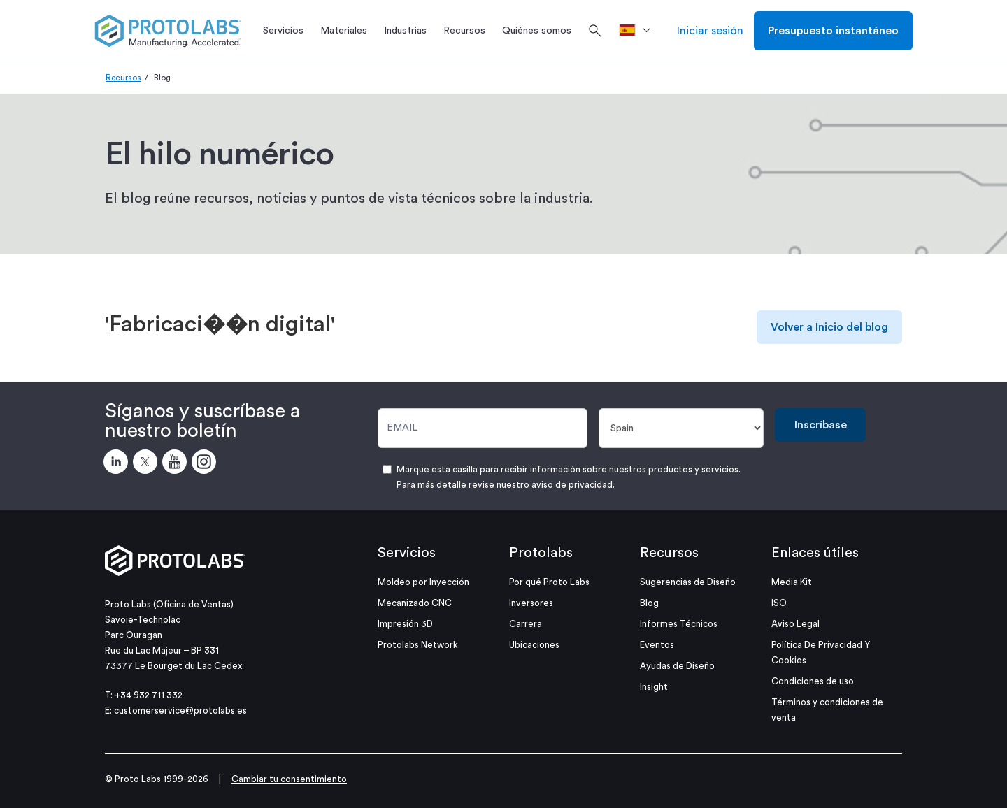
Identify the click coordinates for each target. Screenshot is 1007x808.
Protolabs (541, 553)
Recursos (123, 77)
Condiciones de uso (812, 681)
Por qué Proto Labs (549, 581)
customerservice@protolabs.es (180, 710)
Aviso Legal (795, 623)
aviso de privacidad (572, 484)
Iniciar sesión (710, 30)
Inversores (531, 602)
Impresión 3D (405, 623)
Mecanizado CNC (415, 602)
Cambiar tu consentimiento (289, 779)
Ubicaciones (534, 644)
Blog (649, 602)
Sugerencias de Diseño (688, 581)
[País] (681, 428)
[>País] (639, 31)
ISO (779, 602)
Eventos (657, 644)
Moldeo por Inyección (423, 581)
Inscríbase (820, 425)
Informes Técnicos (678, 623)
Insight (654, 686)
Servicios (407, 553)
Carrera (525, 623)
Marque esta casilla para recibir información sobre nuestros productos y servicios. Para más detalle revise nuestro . (569, 477)
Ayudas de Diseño (677, 665)
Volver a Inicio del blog (829, 327)
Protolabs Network (418, 644)
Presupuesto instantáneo (833, 30)
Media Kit (791, 581)
